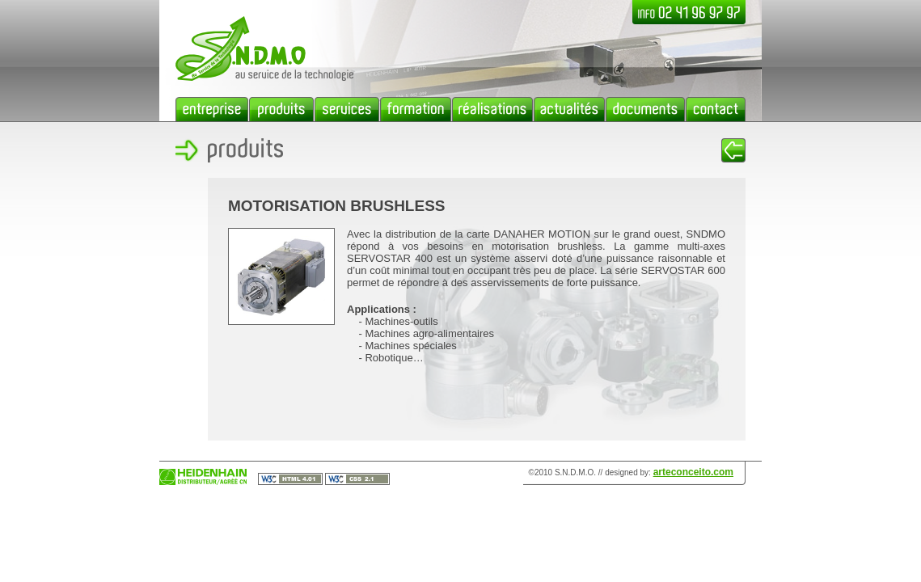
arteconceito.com (693, 472)
